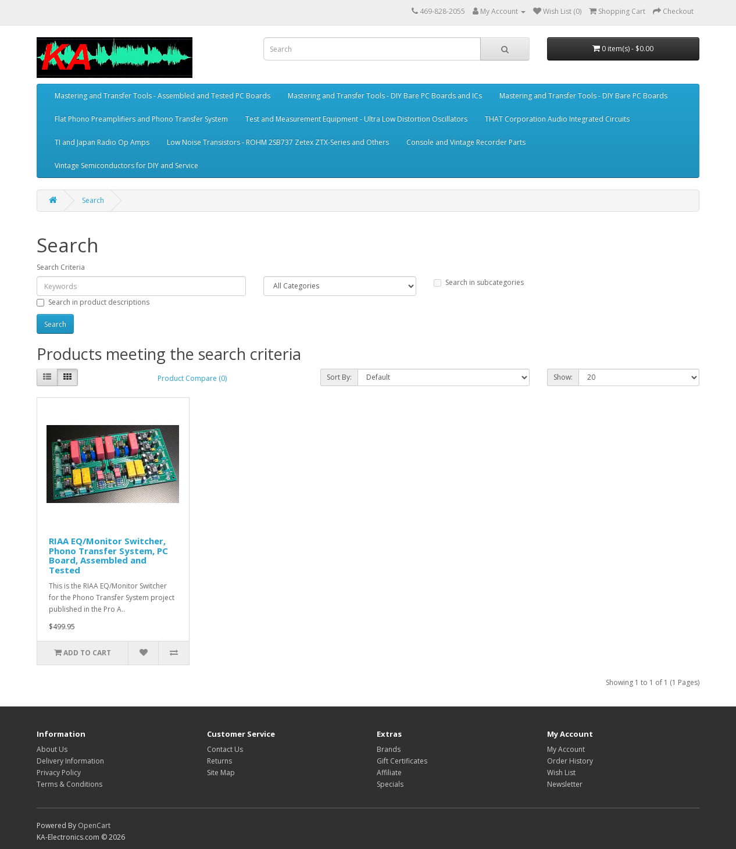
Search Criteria (61, 267)
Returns (219, 761)
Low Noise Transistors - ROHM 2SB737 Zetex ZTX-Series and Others (278, 142)
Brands (389, 749)
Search (93, 200)
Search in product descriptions (93, 302)
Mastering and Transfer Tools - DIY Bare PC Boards (583, 96)
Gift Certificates (402, 761)
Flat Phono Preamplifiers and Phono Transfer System (141, 119)
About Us (52, 749)
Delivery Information (70, 761)
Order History (570, 761)
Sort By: (339, 377)
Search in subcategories (479, 282)
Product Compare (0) (192, 378)
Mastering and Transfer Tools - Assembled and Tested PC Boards (162, 96)
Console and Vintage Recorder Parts (466, 142)
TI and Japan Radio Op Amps (102, 142)
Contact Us (225, 749)
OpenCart (94, 825)
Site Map (221, 772)
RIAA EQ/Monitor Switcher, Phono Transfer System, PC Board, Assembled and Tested (108, 555)
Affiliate (389, 772)
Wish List (561, 772)
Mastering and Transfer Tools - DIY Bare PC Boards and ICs (385, 96)
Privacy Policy (59, 772)
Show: (563, 377)
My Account (566, 749)
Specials (390, 784)
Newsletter (565, 784)
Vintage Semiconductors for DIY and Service (126, 165)
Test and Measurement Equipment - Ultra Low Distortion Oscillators (356, 119)
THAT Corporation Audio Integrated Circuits (557, 119)
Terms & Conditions (69, 784)
